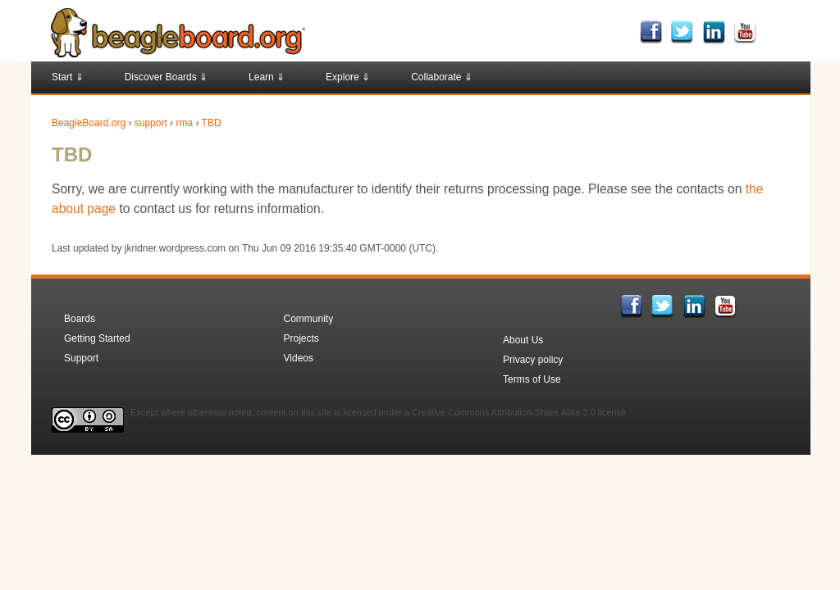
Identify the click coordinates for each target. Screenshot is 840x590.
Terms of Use (532, 379)
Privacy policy (533, 359)
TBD (211, 123)
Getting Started (97, 338)
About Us (523, 340)
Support (81, 358)
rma (184, 123)
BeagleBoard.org (89, 123)
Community (309, 318)
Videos (298, 358)
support (151, 123)
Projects (301, 338)
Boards (79, 318)
